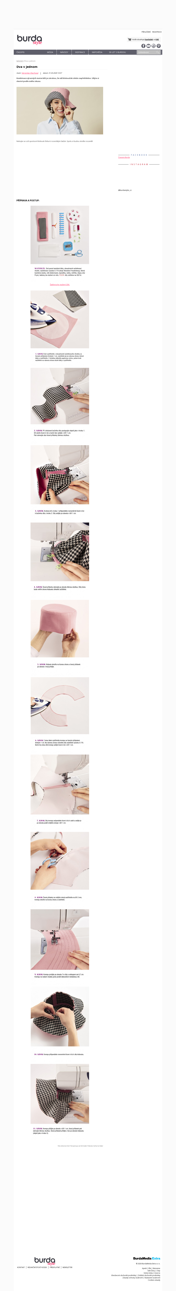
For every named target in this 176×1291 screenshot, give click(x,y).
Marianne (156, 1268)
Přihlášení (146, 32)
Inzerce (157, 1273)
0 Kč (157, 39)
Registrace (157, 32)
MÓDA (50, 52)
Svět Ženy (151, 1270)
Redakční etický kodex (37, 1267)
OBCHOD (35, 55)
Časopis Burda (124, 157)
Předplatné (55, 1267)
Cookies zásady (154, 1280)
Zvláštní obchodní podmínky (149, 1275)
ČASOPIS (20, 52)
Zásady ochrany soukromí (133, 1278)
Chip (158, 1270)
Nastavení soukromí (152, 1278)
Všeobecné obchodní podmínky (123, 1275)
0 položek (149, 39)
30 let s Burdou (117, 52)
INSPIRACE (80, 52)
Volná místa (148, 1273)
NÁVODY (64, 52)
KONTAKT (21, 1267)
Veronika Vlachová (30, 73)
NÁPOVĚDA (97, 52)
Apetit (144, 1268)
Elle (149, 1268)
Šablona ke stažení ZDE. (60, 284)
